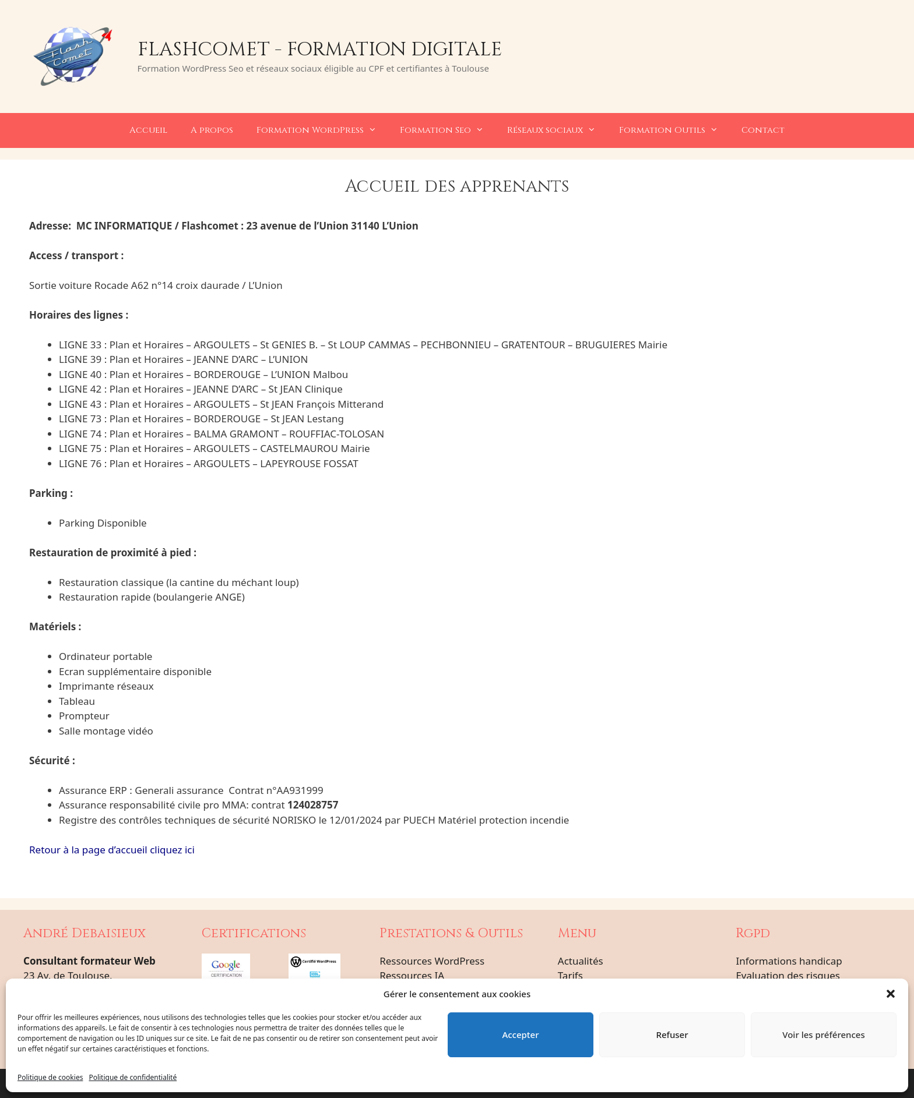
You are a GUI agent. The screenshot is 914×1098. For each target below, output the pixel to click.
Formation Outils (674, 130)
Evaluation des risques (788, 975)
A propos (212, 130)
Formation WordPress (322, 130)
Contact (763, 130)
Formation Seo (447, 130)
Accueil (148, 130)
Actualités (580, 961)
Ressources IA (411, 975)
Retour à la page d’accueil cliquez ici (112, 849)
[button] (891, 994)
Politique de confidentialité (133, 1077)
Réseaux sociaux (557, 130)
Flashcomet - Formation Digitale (320, 49)
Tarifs (570, 975)
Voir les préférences (823, 1034)
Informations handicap (789, 961)
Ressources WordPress (431, 961)
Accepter (520, 1034)
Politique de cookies (50, 1077)
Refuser (672, 1034)
